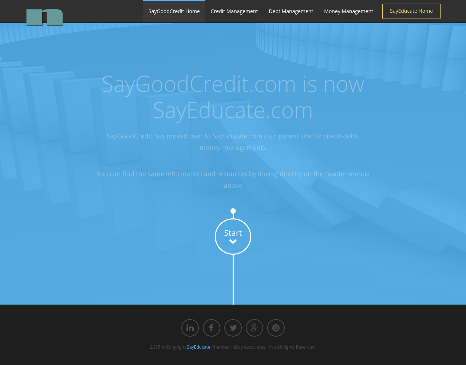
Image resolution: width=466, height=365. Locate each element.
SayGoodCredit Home (174, 11)
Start (233, 236)
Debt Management (291, 11)
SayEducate (198, 347)
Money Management (348, 11)
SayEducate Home (411, 10)
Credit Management (234, 11)
